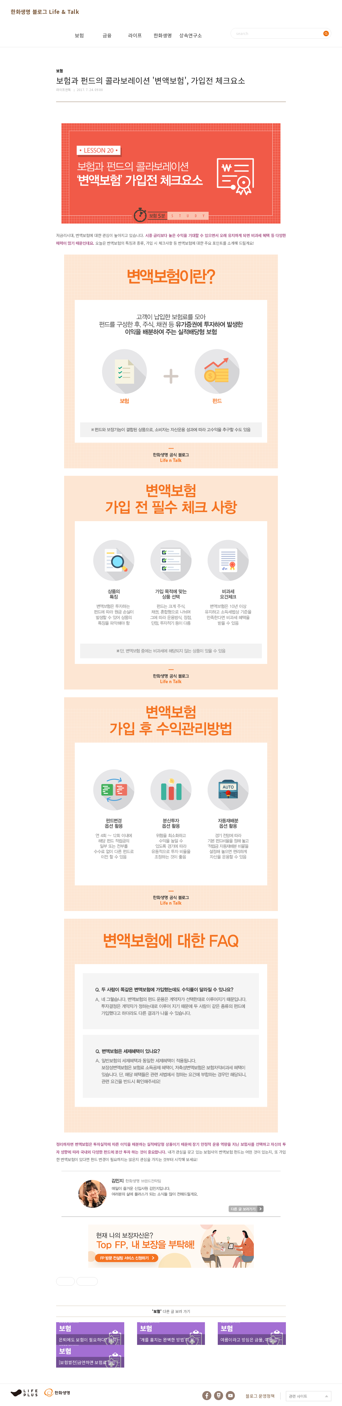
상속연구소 (190, 35)
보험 (79, 35)
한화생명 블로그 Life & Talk (45, 11)
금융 (107, 35)
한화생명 (163, 35)
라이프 (135, 35)
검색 (326, 33)
